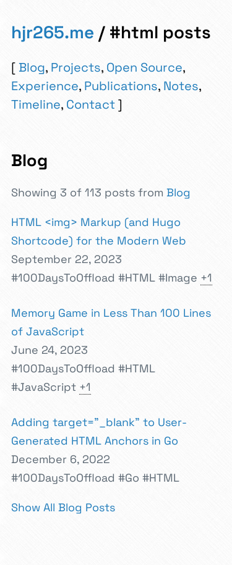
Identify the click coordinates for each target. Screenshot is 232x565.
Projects (76, 67)
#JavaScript (43, 387)
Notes (181, 86)
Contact (90, 104)
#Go (128, 478)
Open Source (144, 67)
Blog (32, 67)
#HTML (136, 277)
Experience (45, 86)
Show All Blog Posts (63, 507)
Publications (121, 86)
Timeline (36, 104)
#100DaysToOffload (63, 277)
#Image (177, 277)
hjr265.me (52, 32)
